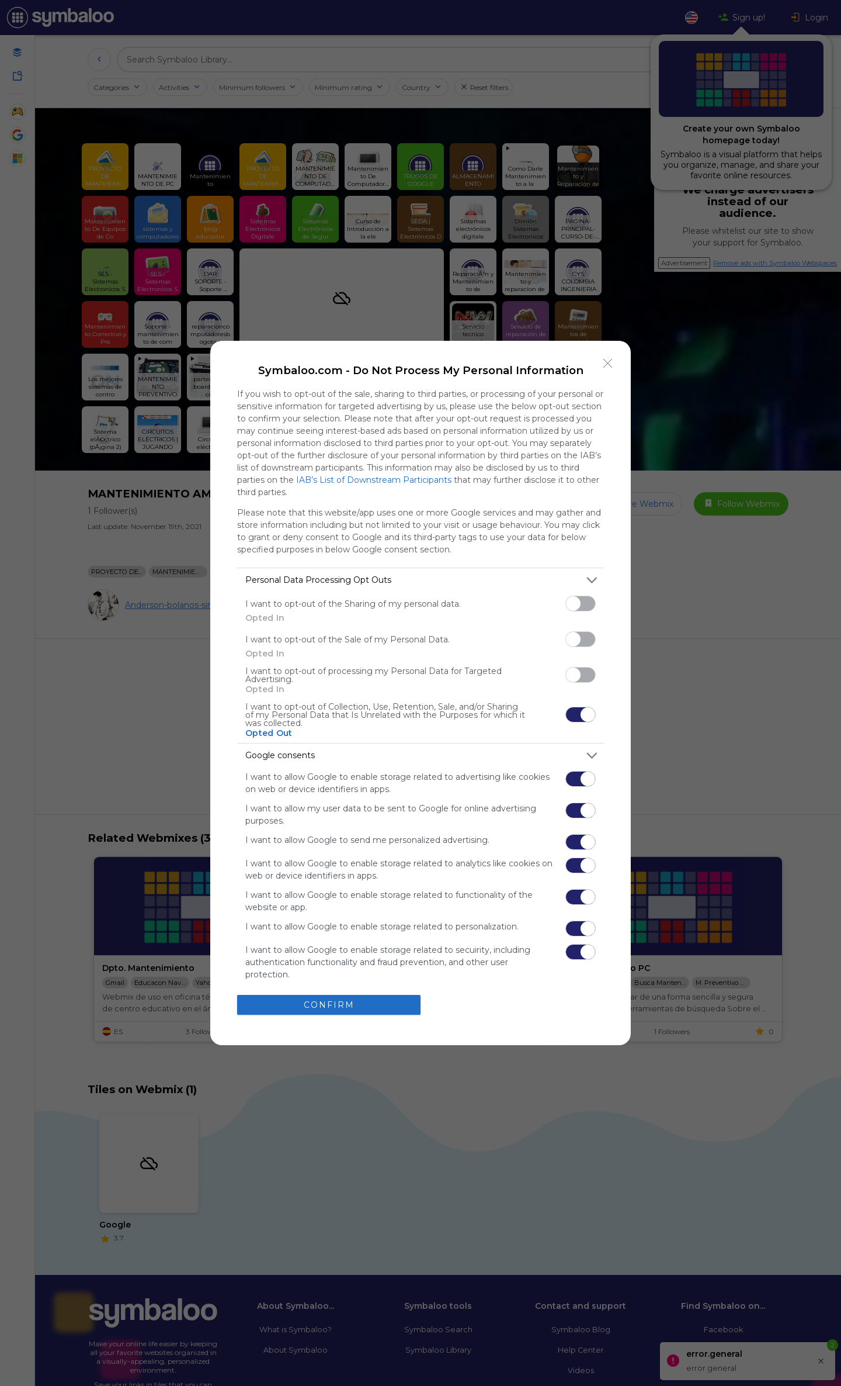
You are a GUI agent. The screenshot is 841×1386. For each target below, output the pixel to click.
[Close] (608, 363)
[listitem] (420, 580)
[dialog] (420, 693)
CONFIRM (329, 1005)
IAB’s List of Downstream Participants (373, 480)
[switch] (580, 603)
